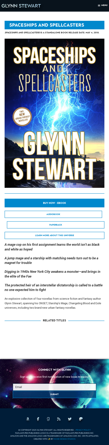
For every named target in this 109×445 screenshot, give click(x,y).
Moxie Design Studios (64, 439)
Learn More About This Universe (54, 235)
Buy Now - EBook (54, 203)
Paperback (55, 225)
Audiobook (53, 214)
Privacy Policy (83, 430)
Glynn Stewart (21, 6)
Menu (104, 5)
